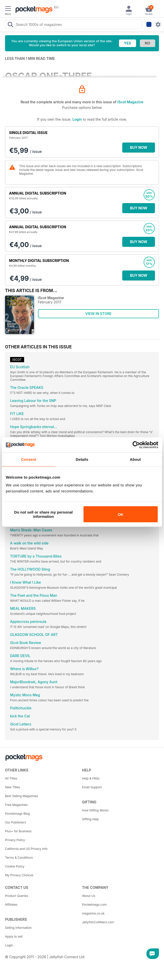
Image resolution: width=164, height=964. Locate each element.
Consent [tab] (28, 459)
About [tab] (135, 459)
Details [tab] (82, 459)
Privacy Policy (15, 840)
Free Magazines (16, 805)
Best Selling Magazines (21, 796)
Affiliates (11, 904)
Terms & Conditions (19, 857)
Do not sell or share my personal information (43, 514)
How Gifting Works (95, 810)
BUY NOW (138, 147)
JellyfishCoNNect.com (98, 922)
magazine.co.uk (93, 913)
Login (77, 119)
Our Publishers (15, 822)
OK (121, 514)
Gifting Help (90, 819)
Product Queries (16, 896)
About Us (88, 896)
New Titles (12, 787)
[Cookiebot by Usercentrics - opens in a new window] (136, 444)
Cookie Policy (14, 866)
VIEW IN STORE (98, 313)
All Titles (11, 778)
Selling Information (18, 928)
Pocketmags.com (94, 904)
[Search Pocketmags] (10, 25)
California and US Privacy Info (26, 849)
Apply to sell (14, 936)
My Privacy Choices (19, 875)
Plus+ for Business (18, 831)
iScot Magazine (130, 102)
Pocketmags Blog (17, 813)
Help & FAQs (91, 778)
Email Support (92, 787)
